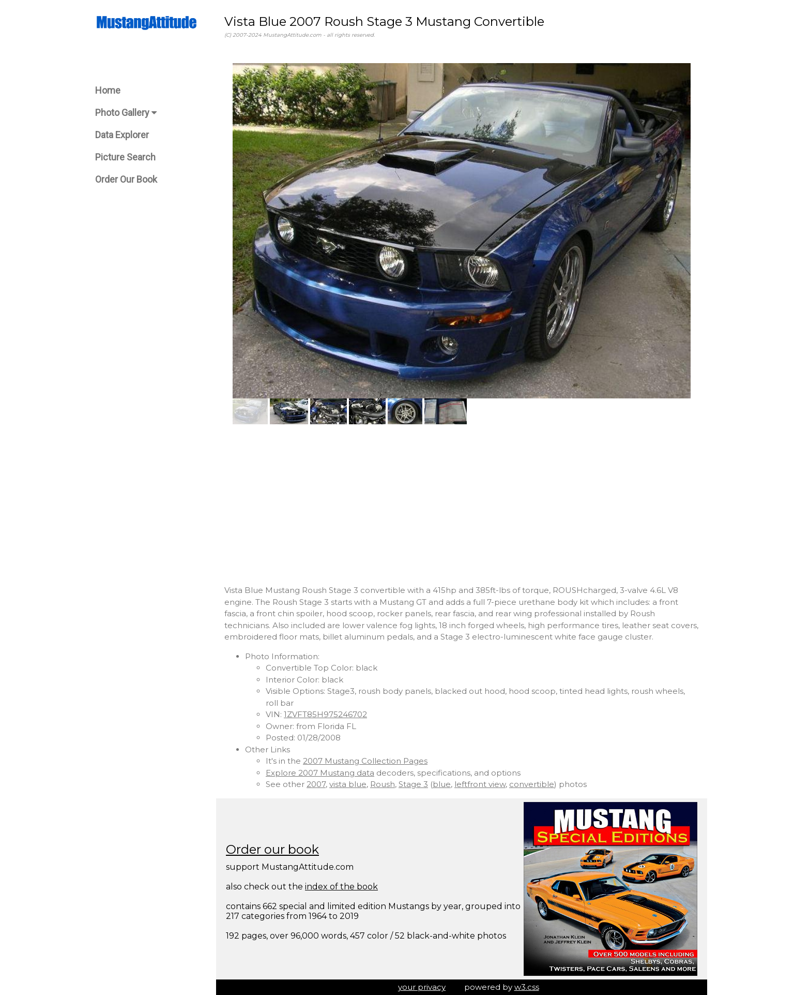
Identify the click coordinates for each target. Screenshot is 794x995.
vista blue (348, 784)
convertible (531, 784)
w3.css (526, 987)
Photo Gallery (126, 112)
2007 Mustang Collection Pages (365, 761)
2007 (316, 784)
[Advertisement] (461, 504)
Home (107, 90)
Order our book (272, 849)
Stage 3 (413, 784)
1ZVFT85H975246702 (325, 714)
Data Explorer (122, 134)
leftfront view (480, 784)
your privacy (422, 987)
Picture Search (125, 157)
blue (442, 784)
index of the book (341, 887)
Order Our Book (126, 179)
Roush (382, 784)
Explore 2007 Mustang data (320, 773)
